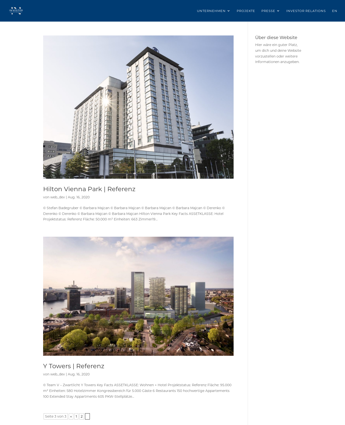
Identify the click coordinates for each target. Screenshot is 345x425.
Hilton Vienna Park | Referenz (89, 189)
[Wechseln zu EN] (334, 15)
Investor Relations (306, 11)
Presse (268, 11)
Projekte (246, 11)
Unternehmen (211, 11)
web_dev (57, 197)
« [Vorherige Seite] (71, 416)
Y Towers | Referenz (73, 366)
